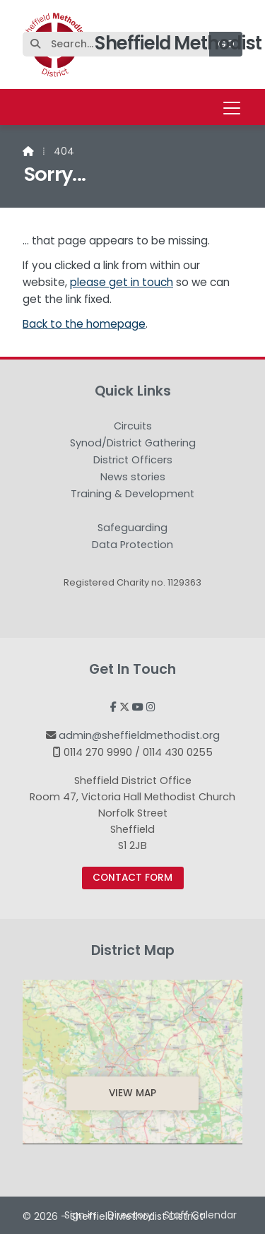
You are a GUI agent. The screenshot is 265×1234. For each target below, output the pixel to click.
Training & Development (132, 494)
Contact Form (132, 877)
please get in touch (121, 282)
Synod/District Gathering (133, 443)
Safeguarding (132, 528)
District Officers (132, 460)
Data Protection (132, 544)
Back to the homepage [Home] (84, 323)
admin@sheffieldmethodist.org (139, 735)
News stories (132, 477)
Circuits (133, 426)
